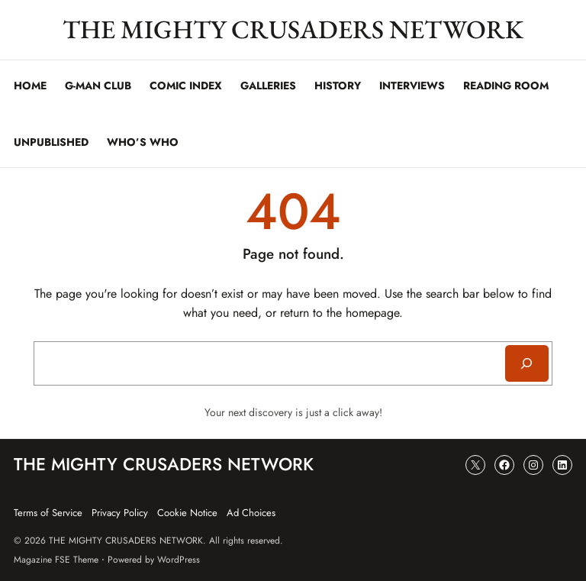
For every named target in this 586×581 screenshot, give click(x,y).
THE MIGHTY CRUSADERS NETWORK (293, 29)
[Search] (527, 363)
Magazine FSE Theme (56, 559)
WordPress (178, 559)
